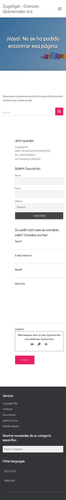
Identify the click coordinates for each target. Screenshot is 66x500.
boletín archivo (10, 420)
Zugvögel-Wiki (10, 403)
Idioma (18, 201)
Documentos (9, 414)
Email (18, 188)
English (9, 480)
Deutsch (10, 471)
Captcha (39, 337)
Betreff (39, 273)
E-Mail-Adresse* (39, 259)
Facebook (7, 409)
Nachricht (39, 302)
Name (18, 175)
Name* (39, 245)
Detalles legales (11, 426)
